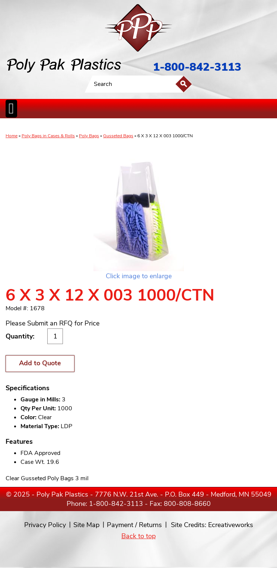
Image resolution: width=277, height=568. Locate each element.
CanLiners (131, 126)
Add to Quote (40, 363)
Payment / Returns (134, 524)
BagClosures (195, 126)
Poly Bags (89, 136)
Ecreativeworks (230, 524)
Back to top (138, 536)
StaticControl (113, 126)
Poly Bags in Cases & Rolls (48, 136)
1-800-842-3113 (197, 67)
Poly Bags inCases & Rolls (24, 126)
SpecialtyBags (152, 126)
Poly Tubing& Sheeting (58, 126)
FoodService (174, 126)
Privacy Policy (45, 524)
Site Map (86, 524)
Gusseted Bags (118, 136)
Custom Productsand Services (230, 126)
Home (11, 136)
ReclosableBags (88, 126)
